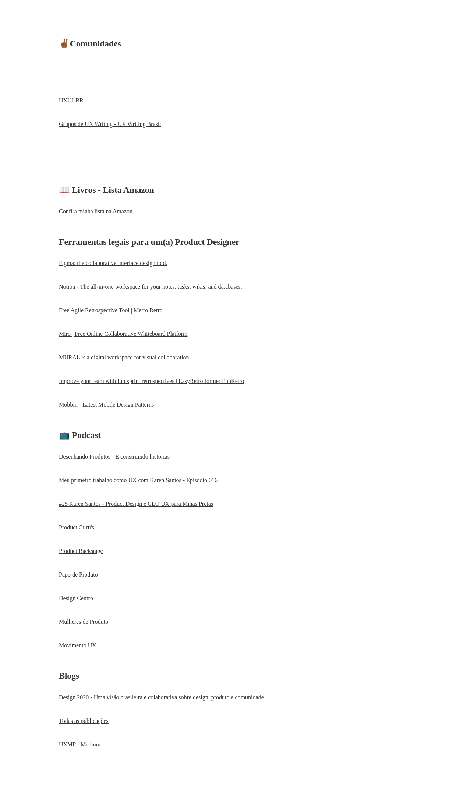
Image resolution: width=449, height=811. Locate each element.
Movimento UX (77, 645)
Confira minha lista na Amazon (95, 211)
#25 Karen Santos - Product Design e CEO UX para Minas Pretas (136, 504)
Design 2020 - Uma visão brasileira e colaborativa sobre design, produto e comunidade (161, 697)
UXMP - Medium (79, 744)
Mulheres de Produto (83, 622)
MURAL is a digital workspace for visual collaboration (124, 357)
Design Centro (76, 598)
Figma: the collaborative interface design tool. (113, 263)
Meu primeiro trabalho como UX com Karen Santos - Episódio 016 (138, 480)
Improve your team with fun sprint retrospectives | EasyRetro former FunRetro (151, 381)
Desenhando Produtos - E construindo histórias (114, 456)
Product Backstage (81, 551)
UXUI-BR (71, 100)
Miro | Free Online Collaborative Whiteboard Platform (123, 334)
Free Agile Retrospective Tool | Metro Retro (111, 310)
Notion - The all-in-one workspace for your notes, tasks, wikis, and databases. (150, 286)
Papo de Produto (78, 574)
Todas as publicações (84, 721)
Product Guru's (76, 527)
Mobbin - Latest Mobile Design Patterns (106, 404)
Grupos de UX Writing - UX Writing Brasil (110, 124)
